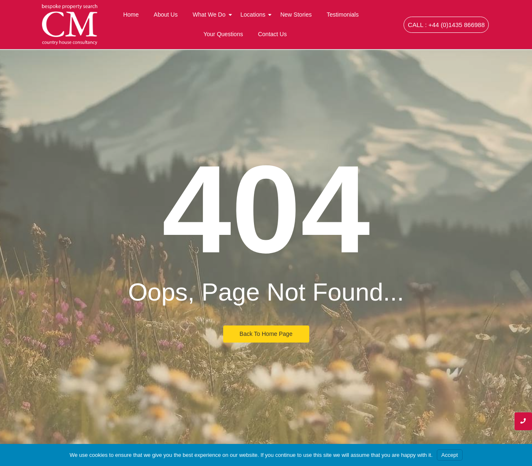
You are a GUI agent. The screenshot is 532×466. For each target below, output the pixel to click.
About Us (166, 14)
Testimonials (343, 14)
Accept (449, 455)
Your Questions (223, 34)
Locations (255, 14)
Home (130, 14)
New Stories (295, 14)
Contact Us (272, 34)
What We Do (210, 14)
